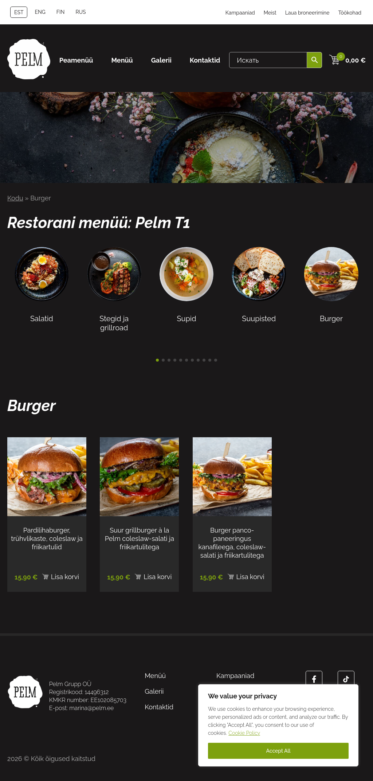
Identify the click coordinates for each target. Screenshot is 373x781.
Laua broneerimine (307, 13)
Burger (331, 314)
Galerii (161, 60)
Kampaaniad (240, 13)
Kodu (15, 198)
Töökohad (349, 13)
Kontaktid (205, 60)
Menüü (122, 60)
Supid (187, 314)
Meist (270, 13)
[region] (278, 725)
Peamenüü (76, 60)
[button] (157, 360)
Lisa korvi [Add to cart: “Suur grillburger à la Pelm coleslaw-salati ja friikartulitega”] (158, 577)
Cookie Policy (244, 733)
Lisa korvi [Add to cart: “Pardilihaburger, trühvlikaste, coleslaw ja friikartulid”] (65, 577)
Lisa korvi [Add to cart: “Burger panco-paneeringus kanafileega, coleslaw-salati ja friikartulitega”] (250, 577)
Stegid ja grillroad (114, 318)
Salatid (42, 314)
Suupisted (259, 314)
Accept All (278, 751)
